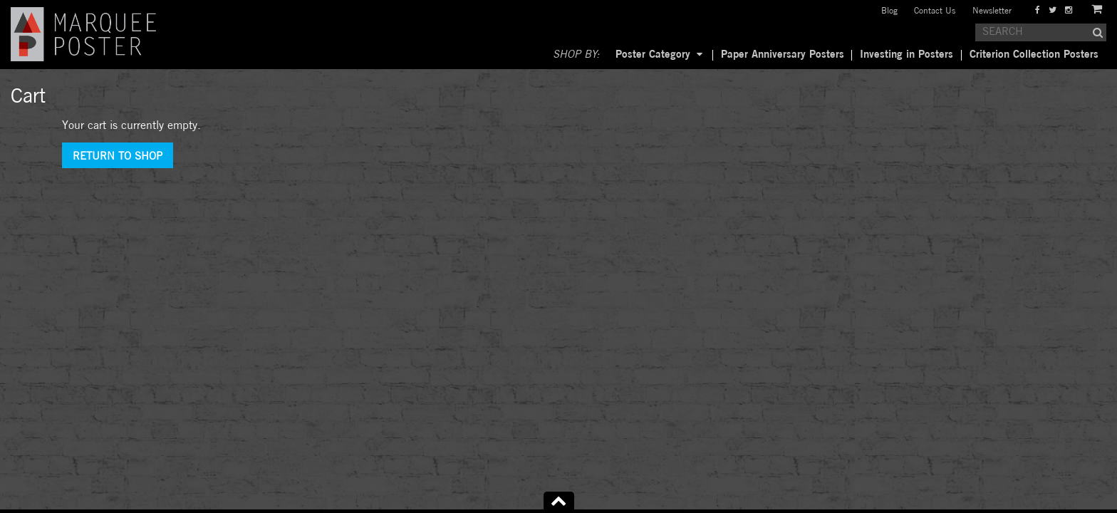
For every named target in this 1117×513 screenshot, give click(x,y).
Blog (889, 11)
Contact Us (934, 11)
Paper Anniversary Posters (782, 55)
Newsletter (992, 11)
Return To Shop (117, 157)
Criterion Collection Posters (1034, 55)
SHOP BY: (576, 55)
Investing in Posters (906, 55)
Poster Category (652, 55)
